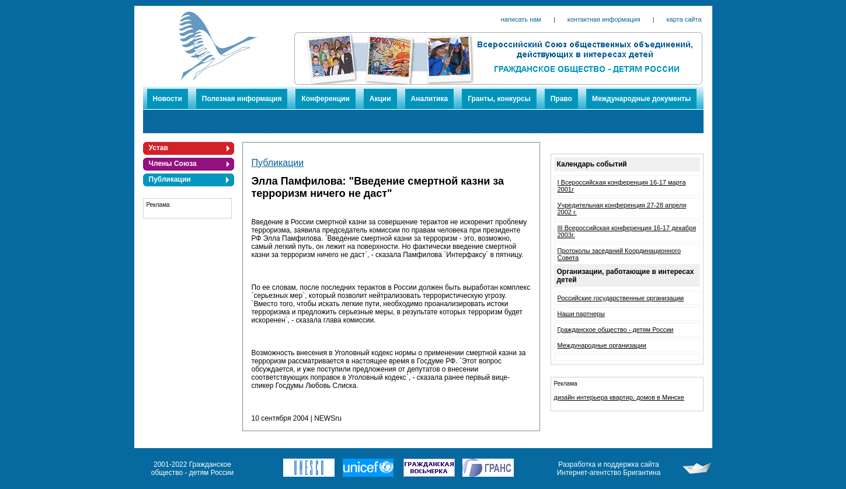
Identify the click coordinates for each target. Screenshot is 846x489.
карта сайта (684, 19)
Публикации (170, 179)
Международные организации (602, 345)
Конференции (325, 99)
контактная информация (604, 19)
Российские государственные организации (621, 297)
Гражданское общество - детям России (616, 329)
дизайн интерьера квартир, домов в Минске (619, 397)
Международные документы (641, 99)
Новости (167, 99)
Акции (380, 99)
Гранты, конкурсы (499, 99)
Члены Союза (173, 163)
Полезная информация (242, 99)
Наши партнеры (581, 313)
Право (561, 99)
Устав (158, 148)
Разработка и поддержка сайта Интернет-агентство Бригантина (609, 468)
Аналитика (429, 99)
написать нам (521, 19)
